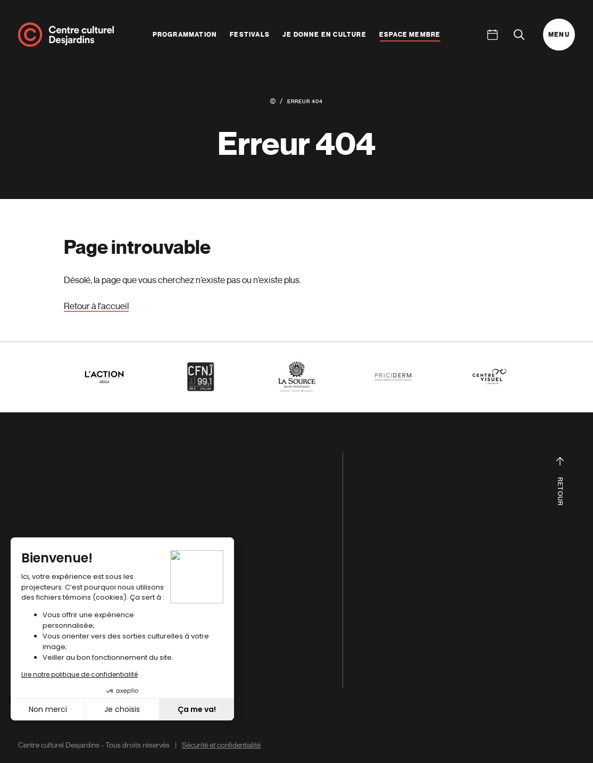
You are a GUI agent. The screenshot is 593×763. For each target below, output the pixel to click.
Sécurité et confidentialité (221, 745)
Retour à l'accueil (96, 306)
